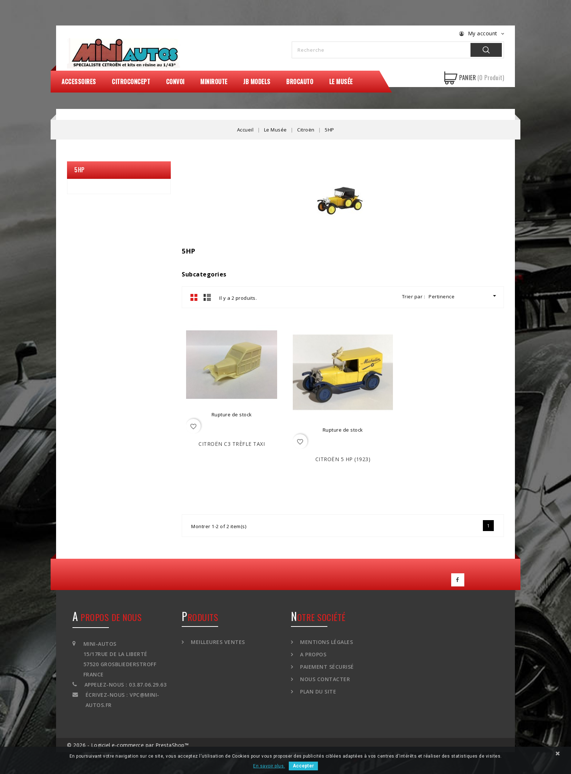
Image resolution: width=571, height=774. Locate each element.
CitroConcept (131, 81)
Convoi (175, 81)
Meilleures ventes (217, 642)
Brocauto (299, 81)
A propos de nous (107, 617)
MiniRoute (214, 81)
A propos (313, 654)
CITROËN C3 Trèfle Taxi (231, 443)
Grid (194, 297)
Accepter (303, 766)
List (207, 297)
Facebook (457, 579)
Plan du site (317, 691)
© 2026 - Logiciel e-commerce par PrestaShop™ (128, 745)
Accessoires (79, 81)
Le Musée (341, 81)
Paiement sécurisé (326, 666)
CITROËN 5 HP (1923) (343, 459)
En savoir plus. (269, 766)
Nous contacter (324, 679)
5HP (79, 169)
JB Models (257, 81)
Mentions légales (326, 642)
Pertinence (463, 296)
